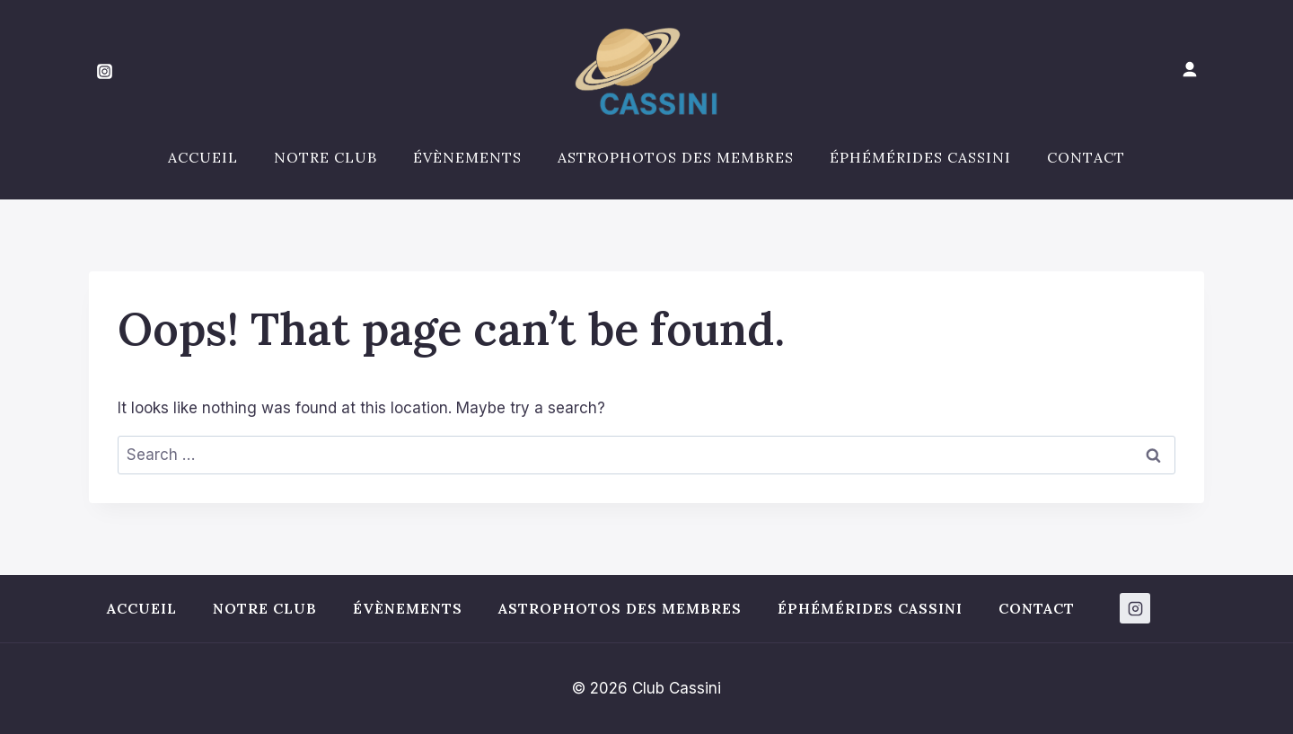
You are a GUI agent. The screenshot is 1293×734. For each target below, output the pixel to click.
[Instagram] (104, 72)
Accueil (203, 157)
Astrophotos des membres (676, 157)
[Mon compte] (1189, 70)
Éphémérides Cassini (920, 157)
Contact (1086, 157)
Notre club (325, 157)
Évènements (467, 157)
